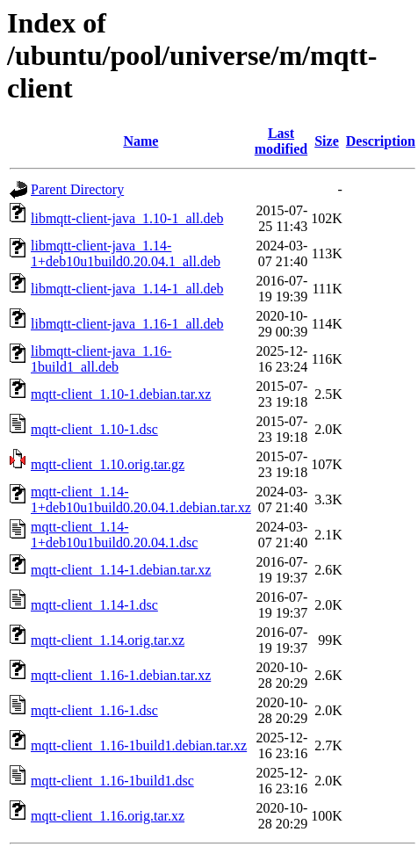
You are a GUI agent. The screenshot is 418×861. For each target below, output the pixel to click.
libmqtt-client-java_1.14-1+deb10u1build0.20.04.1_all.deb (125, 253)
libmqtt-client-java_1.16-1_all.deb (127, 323)
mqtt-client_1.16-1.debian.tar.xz (121, 675)
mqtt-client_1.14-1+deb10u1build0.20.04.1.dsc (114, 534)
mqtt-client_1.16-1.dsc (94, 710)
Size (326, 141)
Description (380, 141)
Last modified (281, 141)
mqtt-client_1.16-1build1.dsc (112, 780)
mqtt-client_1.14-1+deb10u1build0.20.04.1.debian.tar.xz (141, 499)
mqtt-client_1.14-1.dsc (94, 604)
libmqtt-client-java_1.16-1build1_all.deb (101, 359)
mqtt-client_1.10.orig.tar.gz (107, 464)
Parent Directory (77, 189)
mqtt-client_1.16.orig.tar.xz (107, 815)
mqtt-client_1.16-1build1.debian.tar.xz (139, 745)
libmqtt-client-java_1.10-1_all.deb (127, 218)
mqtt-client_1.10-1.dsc (94, 429)
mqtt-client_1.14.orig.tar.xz (107, 640)
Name (140, 141)
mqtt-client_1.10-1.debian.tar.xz (121, 394)
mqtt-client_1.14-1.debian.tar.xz (121, 569)
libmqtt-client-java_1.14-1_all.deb (127, 288)
